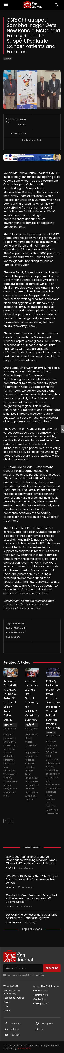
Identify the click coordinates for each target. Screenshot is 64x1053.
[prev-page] (5, 821)
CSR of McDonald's (16, 628)
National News (8, 725)
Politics (10, 868)
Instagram (47, 1023)
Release (7, 58)
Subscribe (52, 968)
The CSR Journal (22, 122)
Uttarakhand (13, 922)
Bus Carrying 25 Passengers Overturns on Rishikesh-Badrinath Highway (31, 916)
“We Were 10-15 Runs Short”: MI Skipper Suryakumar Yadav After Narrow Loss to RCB (32, 879)
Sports (10, 887)
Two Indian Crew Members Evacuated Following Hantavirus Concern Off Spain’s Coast (31, 898)
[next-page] (11, 821)
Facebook (16, 1023)
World (9, 906)
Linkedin (15, 1029)
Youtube (15, 1034)
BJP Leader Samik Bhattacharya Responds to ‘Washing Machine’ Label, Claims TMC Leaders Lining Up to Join (31, 860)
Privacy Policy (37, 975)
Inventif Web (24, 1048)
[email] (23, 968)
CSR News (18, 623)
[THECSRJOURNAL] (33, 4)
